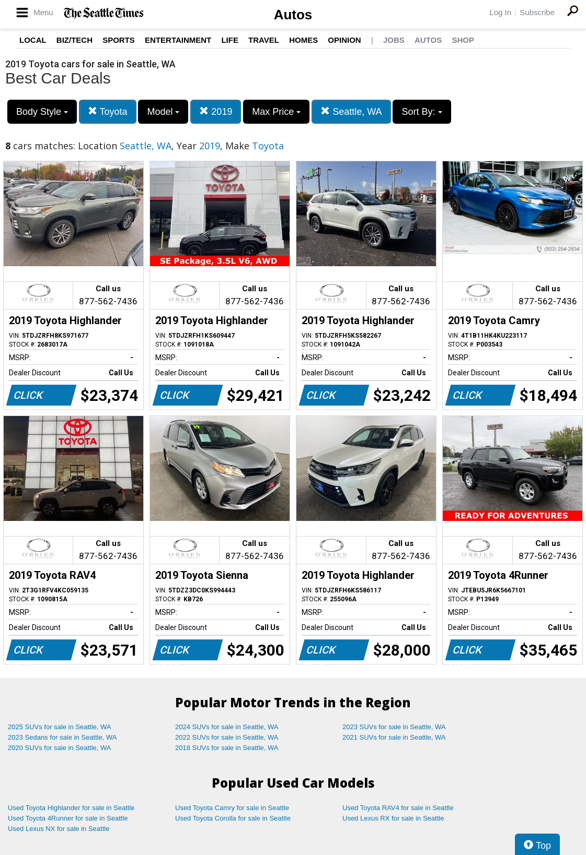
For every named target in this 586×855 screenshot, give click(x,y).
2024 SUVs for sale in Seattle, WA (227, 727)
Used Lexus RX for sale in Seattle (393, 818)
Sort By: (421, 111)
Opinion (344, 39)
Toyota (108, 111)
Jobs (394, 39)
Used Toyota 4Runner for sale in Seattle (68, 818)
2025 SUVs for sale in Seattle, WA (59, 727)
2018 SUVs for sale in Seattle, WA (227, 748)
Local (33, 39)
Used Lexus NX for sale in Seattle (58, 829)
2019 (215, 111)
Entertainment (178, 39)
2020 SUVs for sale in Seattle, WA (59, 748)
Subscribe (537, 12)
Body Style (42, 111)
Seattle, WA (351, 111)
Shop (463, 39)
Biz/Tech (74, 39)
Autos (293, 14)
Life (229, 39)
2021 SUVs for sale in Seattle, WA (394, 737)
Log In (500, 12)
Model (163, 111)
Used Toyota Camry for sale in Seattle (232, 808)
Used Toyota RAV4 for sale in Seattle (398, 808)
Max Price (276, 111)
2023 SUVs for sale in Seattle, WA (394, 727)
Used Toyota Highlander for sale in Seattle (71, 808)
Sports (118, 39)
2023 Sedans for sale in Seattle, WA (62, 737)
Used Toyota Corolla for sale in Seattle (233, 818)
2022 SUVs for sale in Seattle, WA (227, 737)
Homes (303, 39)
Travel (263, 39)
